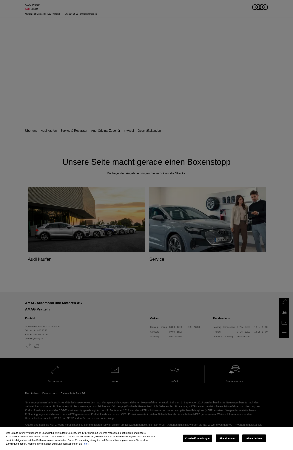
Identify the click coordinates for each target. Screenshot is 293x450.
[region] (146, 438)
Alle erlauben (254, 438)
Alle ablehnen (227, 438)
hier (86, 443)
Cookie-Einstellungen (198, 438)
